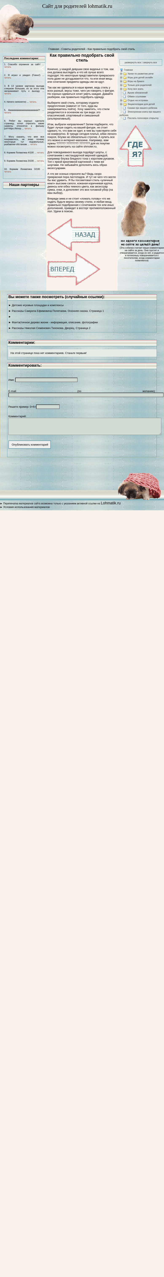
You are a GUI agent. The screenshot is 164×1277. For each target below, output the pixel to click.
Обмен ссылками (137, 96)
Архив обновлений (138, 92)
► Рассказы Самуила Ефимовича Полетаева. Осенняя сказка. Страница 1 (56, 310)
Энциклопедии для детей (141, 104)
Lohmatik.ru (111, 506)
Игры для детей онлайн (140, 77)
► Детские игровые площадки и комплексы (36, 305)
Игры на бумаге (136, 81)
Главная (53, 49)
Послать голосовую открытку (143, 118)
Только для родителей (140, 85)
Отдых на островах (138, 100)
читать (7, 67)
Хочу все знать (136, 89)
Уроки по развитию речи (140, 73)
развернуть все (133, 62)
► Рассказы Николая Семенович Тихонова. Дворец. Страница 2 (49, 328)
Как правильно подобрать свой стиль (111, 49)
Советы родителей (73, 49)
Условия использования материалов (26, 510)
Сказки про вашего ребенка (142, 108)
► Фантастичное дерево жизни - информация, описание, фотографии (53, 322)
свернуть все (150, 62)
